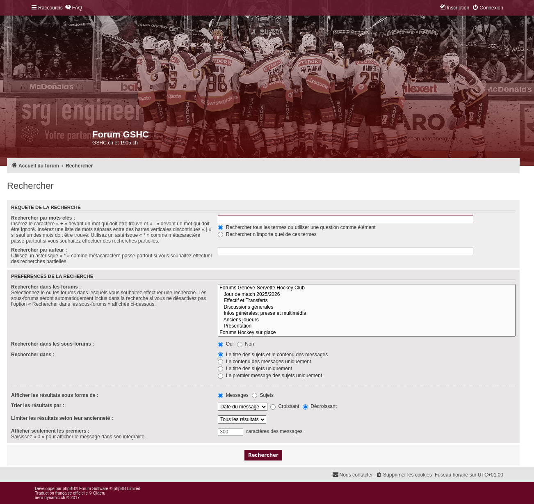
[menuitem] (73, 8)
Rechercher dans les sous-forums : (52, 344)
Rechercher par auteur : (39, 250)
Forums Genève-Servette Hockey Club (367, 288)
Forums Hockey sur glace (367, 333)
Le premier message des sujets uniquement (270, 375)
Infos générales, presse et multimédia (367, 313)
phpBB (69, 488)
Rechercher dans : (33, 354)
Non (245, 344)
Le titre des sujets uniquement (255, 368)
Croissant (284, 406)
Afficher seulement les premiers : (50, 431)
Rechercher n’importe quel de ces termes (267, 234)
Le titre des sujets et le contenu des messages (273, 354)
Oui (225, 344)
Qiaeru (99, 493)
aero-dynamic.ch (50, 497)
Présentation (367, 326)
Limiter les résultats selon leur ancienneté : (62, 418)
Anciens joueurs (367, 320)
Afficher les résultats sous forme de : (54, 395)
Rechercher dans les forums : (46, 287)
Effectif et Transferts (367, 301)
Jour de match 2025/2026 (367, 294)
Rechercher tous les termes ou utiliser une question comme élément (296, 227)
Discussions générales (367, 307)
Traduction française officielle (61, 493)
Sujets (263, 395)
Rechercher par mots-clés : (43, 218)
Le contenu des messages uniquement (264, 361)
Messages (233, 395)
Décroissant (320, 406)
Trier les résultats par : (37, 405)
